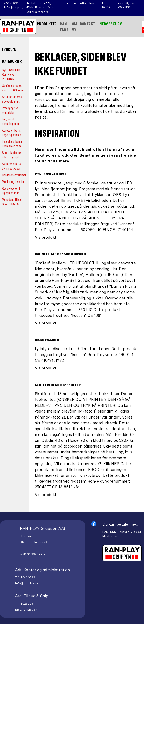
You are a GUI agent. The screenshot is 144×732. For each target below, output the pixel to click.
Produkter (47, 24)
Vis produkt (46, 237)
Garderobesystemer (14, 175)
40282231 (27, 604)
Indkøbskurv (110, 24)
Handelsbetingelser (81, 3)
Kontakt (87, 24)
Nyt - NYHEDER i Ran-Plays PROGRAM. (11, 74)
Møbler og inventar (13, 182)
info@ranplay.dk (15, 7)
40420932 (11, 3)
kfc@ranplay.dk (26, 610)
